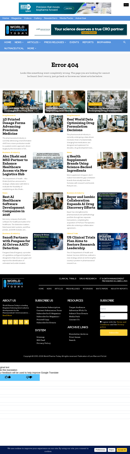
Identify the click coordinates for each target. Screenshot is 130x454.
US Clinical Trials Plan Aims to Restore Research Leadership (81, 242)
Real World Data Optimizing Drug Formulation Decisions (80, 124)
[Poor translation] (29, 377)
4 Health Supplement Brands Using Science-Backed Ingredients (79, 163)
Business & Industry (11, 152)
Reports (88, 42)
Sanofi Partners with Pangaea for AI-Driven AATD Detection (16, 242)
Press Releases (55, 42)
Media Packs (66, 18)
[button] (124, 42)
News (19, 42)
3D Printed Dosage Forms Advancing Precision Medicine (14, 126)
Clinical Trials (72, 233)
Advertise (80, 18)
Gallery (38, 18)
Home (6, 18)
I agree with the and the (113, 324)
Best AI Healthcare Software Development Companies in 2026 (14, 206)
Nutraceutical (14, 48)
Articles (33, 42)
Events (74, 42)
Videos (27, 18)
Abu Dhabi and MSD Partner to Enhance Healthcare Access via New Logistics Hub (15, 165)
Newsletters (50, 18)
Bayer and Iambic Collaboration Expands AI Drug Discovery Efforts (81, 202)
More (31, 48)
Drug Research (95, 104)
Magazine (16, 18)
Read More (7, 315)
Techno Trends (53, 104)
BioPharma (104, 42)
